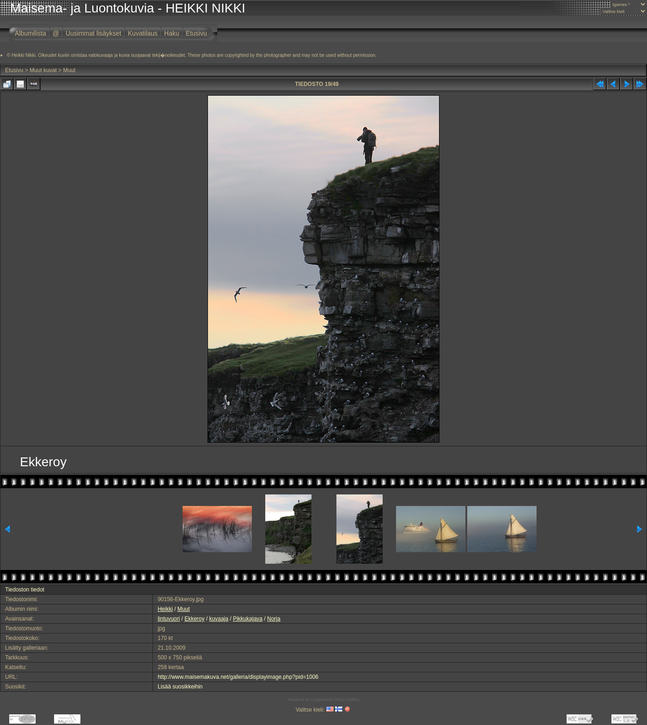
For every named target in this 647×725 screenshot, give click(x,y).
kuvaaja (218, 618)
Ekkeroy (194, 618)
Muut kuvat (43, 70)
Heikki (165, 609)
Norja (274, 618)
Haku (171, 33)
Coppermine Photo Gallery (335, 699)
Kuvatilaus (143, 33)
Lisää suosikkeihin (180, 686)
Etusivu (196, 33)
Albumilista (30, 33)
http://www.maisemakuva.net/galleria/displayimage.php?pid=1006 (238, 677)
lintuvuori (169, 618)
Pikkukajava (247, 618)
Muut (69, 70)
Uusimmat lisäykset (94, 33)
